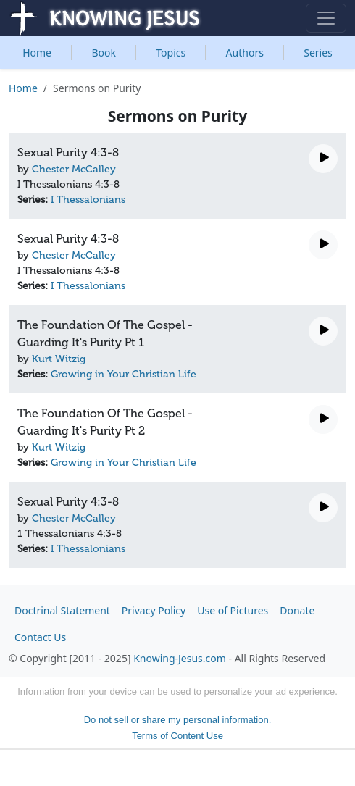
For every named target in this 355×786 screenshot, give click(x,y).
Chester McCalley (74, 169)
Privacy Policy (153, 610)
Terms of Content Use (177, 735)
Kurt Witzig (58, 359)
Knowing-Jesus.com (179, 658)
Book (103, 52)
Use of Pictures (232, 610)
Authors (245, 52)
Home (36, 52)
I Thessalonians (88, 199)
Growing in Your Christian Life (123, 374)
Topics (170, 52)
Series (318, 52)
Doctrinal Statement (62, 610)
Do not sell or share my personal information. (178, 719)
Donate (297, 610)
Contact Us (40, 637)
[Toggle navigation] (326, 18)
